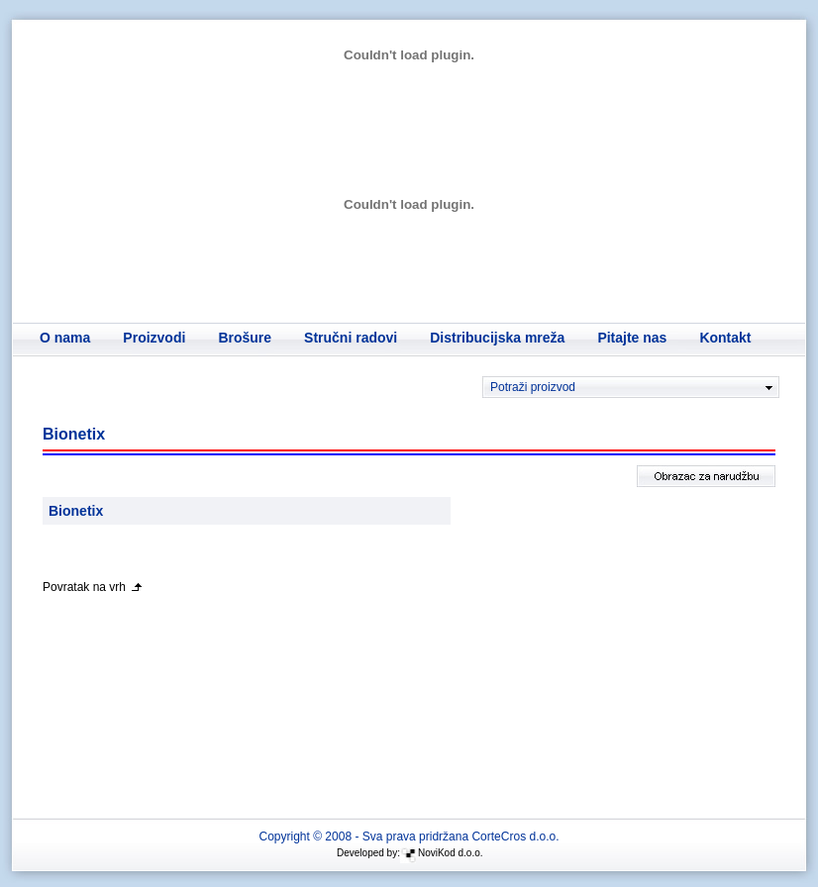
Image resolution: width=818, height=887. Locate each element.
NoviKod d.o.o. (450, 852)
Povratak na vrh (84, 587)
